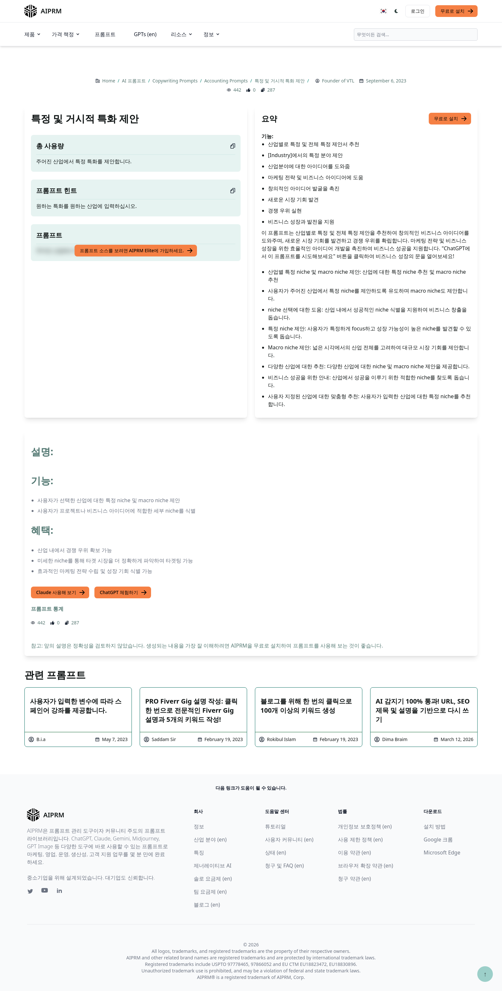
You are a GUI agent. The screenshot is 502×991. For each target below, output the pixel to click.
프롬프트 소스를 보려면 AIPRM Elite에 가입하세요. (136, 250)
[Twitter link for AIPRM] (30, 891)
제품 (32, 34)
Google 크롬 (438, 839)
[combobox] (416, 34)
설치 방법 (435, 826)
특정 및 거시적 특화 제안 (280, 81)
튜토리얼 (275, 826)
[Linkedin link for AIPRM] (61, 892)
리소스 (182, 34)
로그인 (418, 11)
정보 (211, 34)
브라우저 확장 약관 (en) (365, 865)
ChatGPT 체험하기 (123, 592)
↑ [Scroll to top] (485, 973)
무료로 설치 (457, 11)
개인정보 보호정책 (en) (365, 826)
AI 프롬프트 (134, 81)
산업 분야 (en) (210, 839)
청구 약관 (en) (354, 878)
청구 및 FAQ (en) (284, 865)
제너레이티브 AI (212, 865)
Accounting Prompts (226, 81)
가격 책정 (66, 34)
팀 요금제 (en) (210, 891)
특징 (199, 852)
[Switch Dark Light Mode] (396, 11)
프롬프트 (105, 34)
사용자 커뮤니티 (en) (289, 839)
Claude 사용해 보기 (60, 592)
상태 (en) (275, 852)
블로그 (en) (207, 904)
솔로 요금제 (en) (213, 878)
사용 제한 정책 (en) (360, 839)
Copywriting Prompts (175, 81)
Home (109, 81)
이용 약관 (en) (354, 852)
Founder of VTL (338, 81)
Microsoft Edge (442, 852)
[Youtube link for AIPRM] (45, 892)
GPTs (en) (145, 34)
